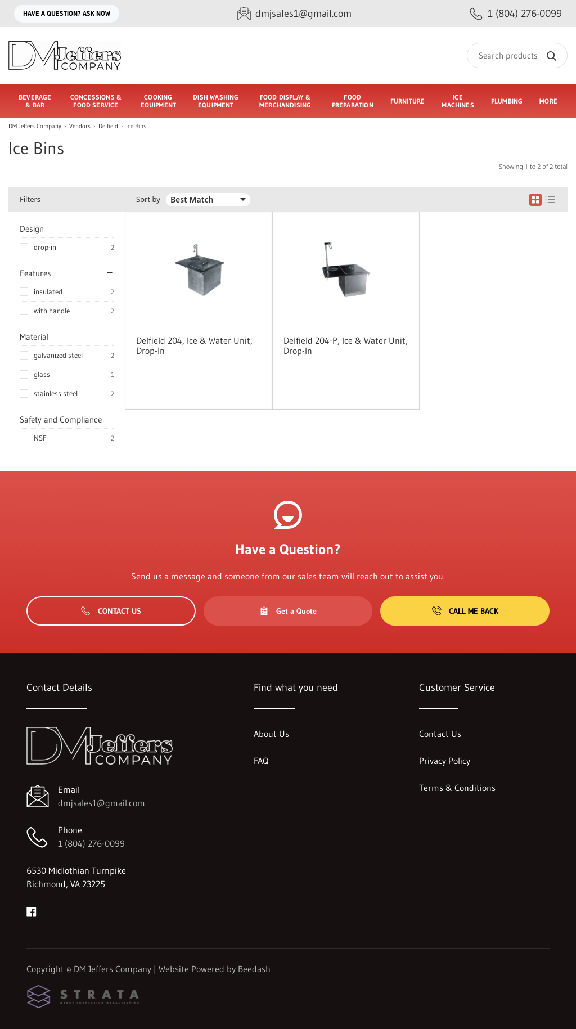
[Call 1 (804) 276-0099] (516, 13)
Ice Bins (136, 126)
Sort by (148, 199)
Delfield (108, 126)
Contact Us (111, 611)
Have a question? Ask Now (66, 13)
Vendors (80, 126)
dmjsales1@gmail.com (101, 802)
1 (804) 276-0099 (91, 843)
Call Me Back (465, 611)
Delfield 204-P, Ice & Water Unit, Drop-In (346, 345)
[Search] (517, 55)
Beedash (254, 968)
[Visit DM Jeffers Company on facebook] (31, 910)
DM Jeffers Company (34, 126)
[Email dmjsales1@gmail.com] (294, 13)
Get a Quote (288, 611)
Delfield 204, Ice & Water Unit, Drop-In (194, 345)
